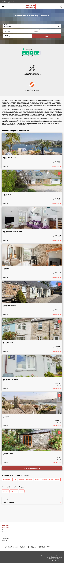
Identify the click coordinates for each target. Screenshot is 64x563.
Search (47, 36)
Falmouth (21, 479)
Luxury (21, 491)
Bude (15, 479)
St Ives (51, 479)
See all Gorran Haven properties (32, 468)
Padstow (44, 479)
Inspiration (4, 540)
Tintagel (57, 479)
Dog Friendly (14, 491)
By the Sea (5, 491)
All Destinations (7, 479)
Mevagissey (29, 479)
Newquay (37, 479)
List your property (6, 538)
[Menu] (3, 6)
